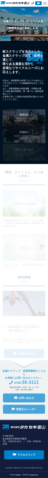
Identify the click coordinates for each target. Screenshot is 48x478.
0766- (24, 384)
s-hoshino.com (34, 474)
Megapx (18, 474)
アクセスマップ (24, 454)
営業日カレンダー (24, 410)
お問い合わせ (24, 399)
